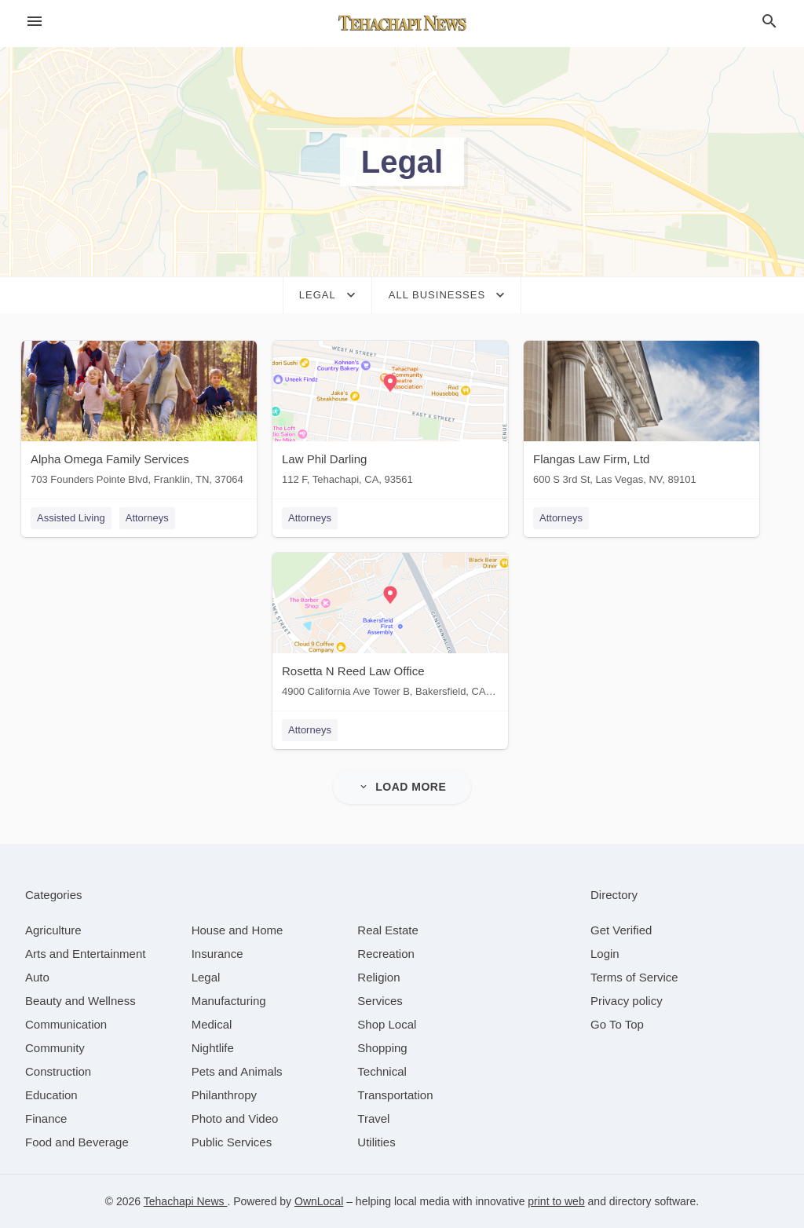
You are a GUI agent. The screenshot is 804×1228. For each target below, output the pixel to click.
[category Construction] (58, 1071)
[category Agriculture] (53, 930)
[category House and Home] (237, 930)
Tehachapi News (186, 1201)
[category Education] (51, 1095)
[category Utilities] (376, 1142)
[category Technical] (382, 1071)
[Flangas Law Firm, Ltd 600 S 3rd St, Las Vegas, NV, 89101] (641, 416)
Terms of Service (634, 977)
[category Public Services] (232, 1142)
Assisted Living (71, 518)
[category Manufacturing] (229, 1000)
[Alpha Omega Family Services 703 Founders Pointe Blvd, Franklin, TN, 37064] (139, 416)
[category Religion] (378, 977)
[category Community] (55, 1047)
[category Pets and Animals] (237, 1071)
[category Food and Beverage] (77, 1142)
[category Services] (380, 1000)
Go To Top (617, 1024)
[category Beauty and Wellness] (80, 1000)
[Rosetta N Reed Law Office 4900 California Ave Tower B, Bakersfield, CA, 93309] (390, 628)
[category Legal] (206, 977)
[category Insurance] (217, 953)
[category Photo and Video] (235, 1118)
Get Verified (621, 930)
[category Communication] (66, 1024)
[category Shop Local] (386, 1024)
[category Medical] (212, 1024)
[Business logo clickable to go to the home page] (402, 23)
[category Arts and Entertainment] (85, 953)
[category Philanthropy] (224, 1095)
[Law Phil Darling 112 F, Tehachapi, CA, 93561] (390, 416)
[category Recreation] (386, 953)
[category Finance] (46, 1118)
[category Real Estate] (387, 930)
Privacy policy (626, 1000)
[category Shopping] (382, 1047)
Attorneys (147, 518)
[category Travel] (373, 1118)
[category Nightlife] (213, 1047)
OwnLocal (318, 1201)
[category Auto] (37, 977)
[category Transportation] (395, 1095)
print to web (556, 1201)
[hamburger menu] (34, 21)
